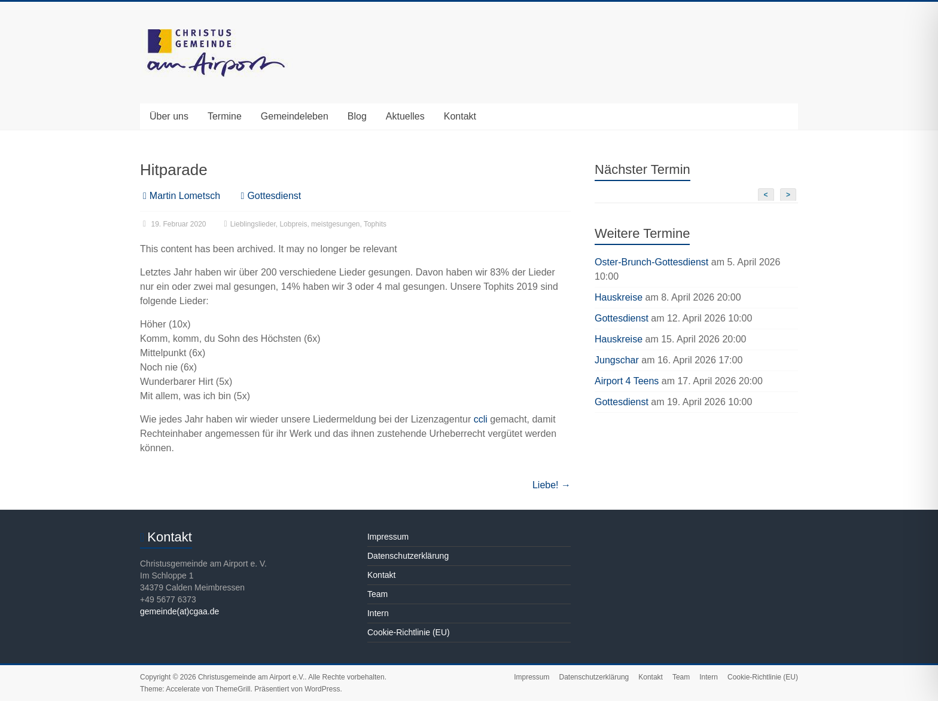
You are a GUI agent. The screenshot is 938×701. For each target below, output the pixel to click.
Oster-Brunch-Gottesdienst (651, 262)
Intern (378, 613)
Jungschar (617, 360)
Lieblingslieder (253, 224)
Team (377, 594)
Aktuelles (405, 116)
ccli (481, 419)
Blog (357, 116)
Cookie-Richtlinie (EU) (408, 632)
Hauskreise (618, 297)
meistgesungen (335, 224)
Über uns (169, 116)
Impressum (388, 536)
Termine (225, 116)
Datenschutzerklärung (408, 556)
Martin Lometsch (185, 196)
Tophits (375, 224)
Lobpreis (293, 224)
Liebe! (551, 485)
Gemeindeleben (294, 116)
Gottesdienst (274, 196)
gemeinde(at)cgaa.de (179, 611)
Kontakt (460, 116)
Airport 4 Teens (627, 381)
